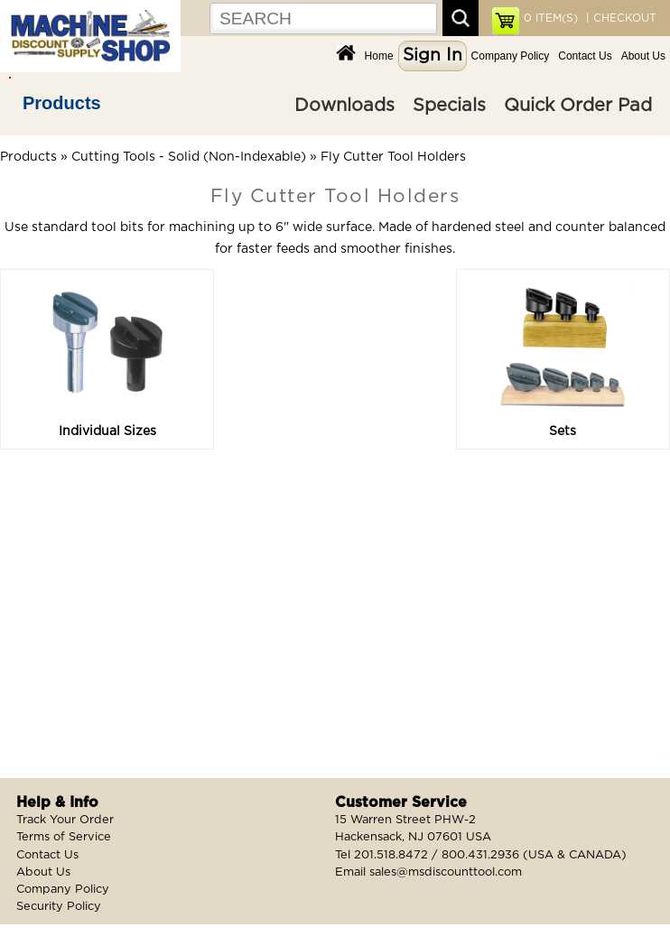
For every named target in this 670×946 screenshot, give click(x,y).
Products (62, 103)
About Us (643, 56)
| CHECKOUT (619, 18)
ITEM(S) (551, 18)
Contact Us (584, 56)
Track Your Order (65, 820)
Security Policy (58, 907)
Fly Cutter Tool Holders (393, 157)
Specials (449, 106)
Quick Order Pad (578, 106)
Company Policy (510, 56)
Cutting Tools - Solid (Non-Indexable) (188, 157)
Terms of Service (63, 837)
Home (379, 56)
